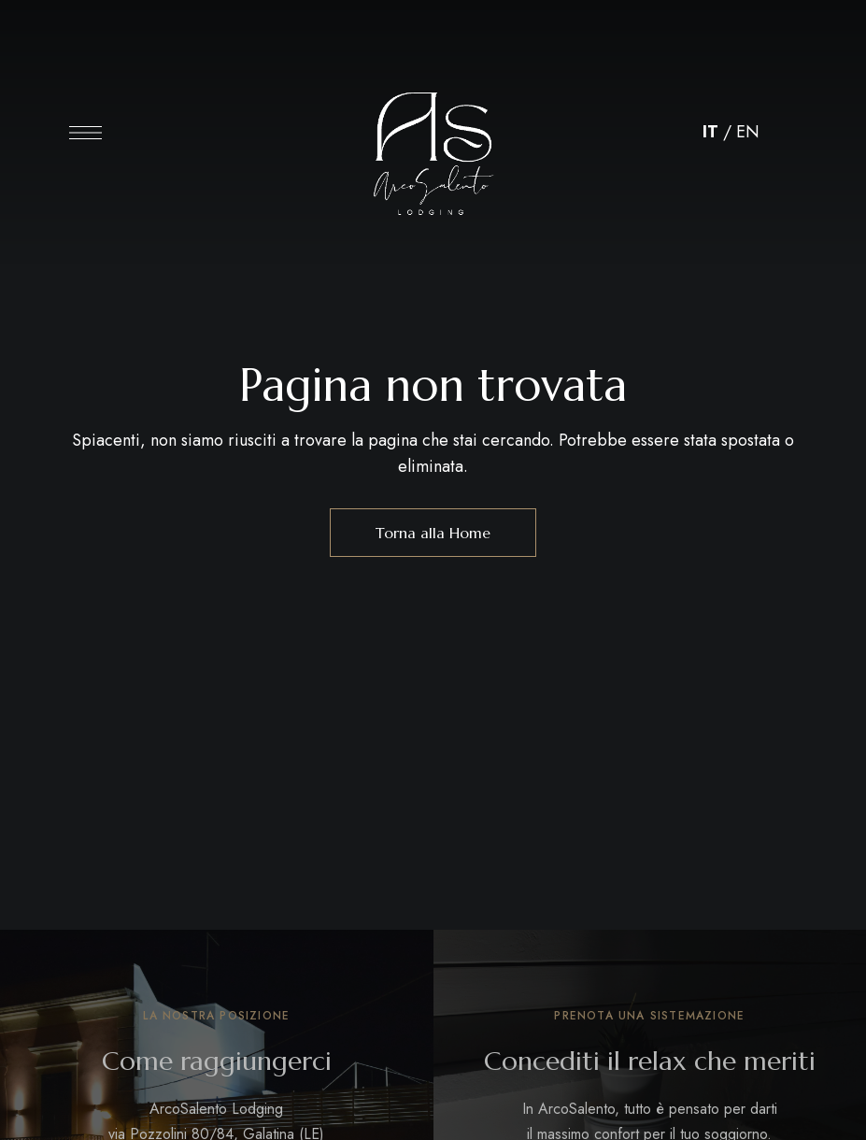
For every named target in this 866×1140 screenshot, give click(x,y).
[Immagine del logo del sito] (432, 137)
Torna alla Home (433, 532)
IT (710, 132)
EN (748, 132)
